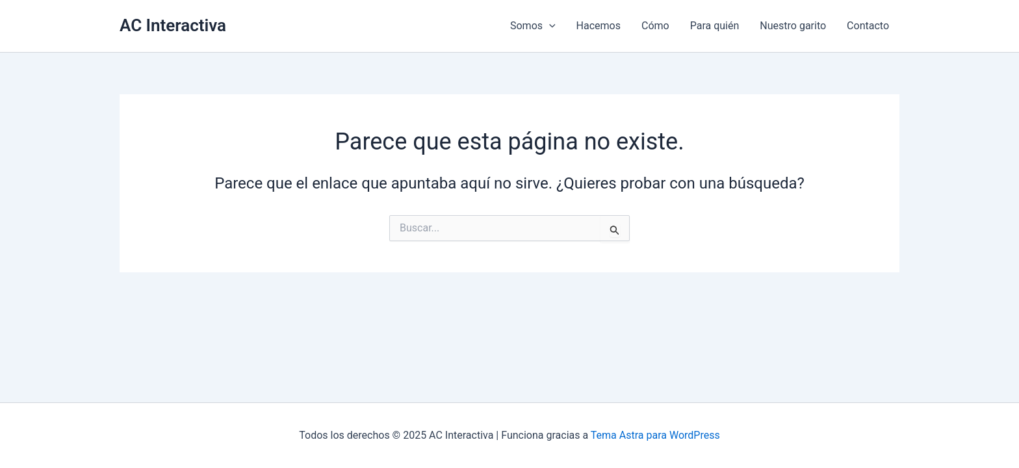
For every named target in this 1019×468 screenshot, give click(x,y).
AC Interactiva (173, 25)
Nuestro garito (793, 26)
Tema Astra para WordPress (655, 435)
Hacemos (598, 26)
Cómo (655, 26)
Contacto (868, 26)
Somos (533, 26)
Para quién (715, 26)
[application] (549, 26)
